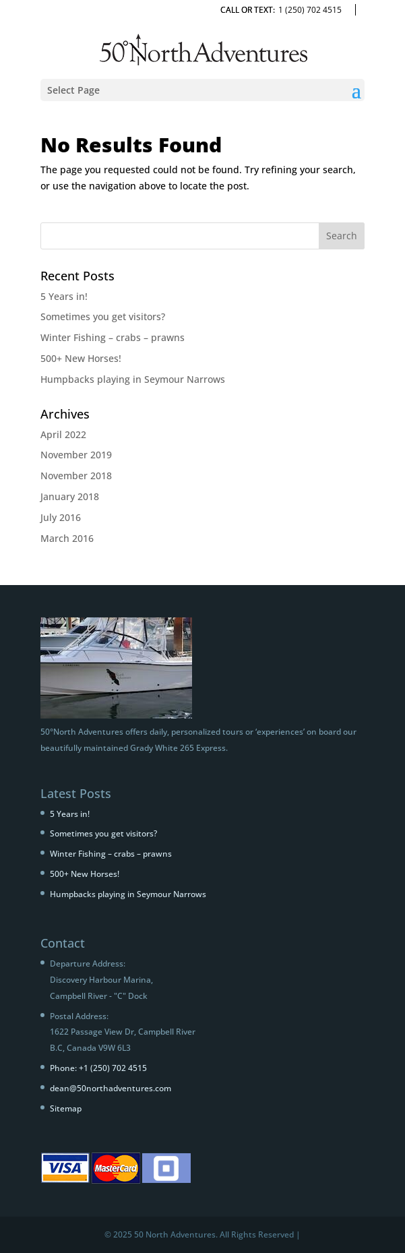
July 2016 (60, 517)
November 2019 (76, 454)
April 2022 (63, 434)
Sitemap (66, 1108)
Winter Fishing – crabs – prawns (112, 337)
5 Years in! (64, 296)
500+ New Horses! (80, 358)
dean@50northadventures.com (110, 1088)
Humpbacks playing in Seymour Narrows (132, 379)
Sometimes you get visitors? (102, 316)
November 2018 (76, 475)
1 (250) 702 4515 (310, 10)
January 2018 (69, 496)
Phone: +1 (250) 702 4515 (98, 1068)
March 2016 (67, 538)
